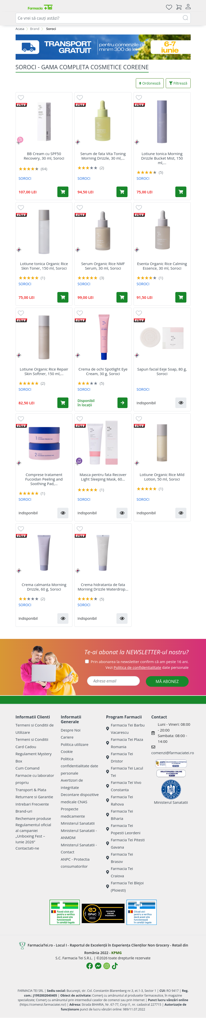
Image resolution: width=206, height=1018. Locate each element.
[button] (122, 402)
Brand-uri (24, 811)
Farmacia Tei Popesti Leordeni (123, 829)
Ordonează (149, 83)
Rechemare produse (33, 818)
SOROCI (25, 178)
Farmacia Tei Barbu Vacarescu (125, 728)
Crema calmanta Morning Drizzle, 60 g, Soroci (44, 586)
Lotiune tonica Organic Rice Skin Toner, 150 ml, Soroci (44, 265)
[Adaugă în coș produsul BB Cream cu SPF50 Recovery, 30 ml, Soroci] (62, 192)
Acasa (20, 28)
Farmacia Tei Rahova (119, 800)
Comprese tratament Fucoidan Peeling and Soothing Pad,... (44, 479)
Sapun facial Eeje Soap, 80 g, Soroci (162, 371)
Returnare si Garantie (34, 796)
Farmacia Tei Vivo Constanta (123, 786)
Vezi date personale (147, 667)
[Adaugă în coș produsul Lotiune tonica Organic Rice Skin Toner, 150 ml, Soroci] (62, 297)
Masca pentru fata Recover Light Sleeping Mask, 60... (103, 476)
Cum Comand (28, 768)
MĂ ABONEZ (167, 681)
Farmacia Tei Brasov (119, 858)
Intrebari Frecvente (32, 804)
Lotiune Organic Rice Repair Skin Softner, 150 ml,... (44, 371)
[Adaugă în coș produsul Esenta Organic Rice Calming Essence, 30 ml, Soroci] (180, 297)
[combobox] (103, 18)
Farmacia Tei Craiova (119, 872)
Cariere (67, 737)
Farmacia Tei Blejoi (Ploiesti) (125, 886)
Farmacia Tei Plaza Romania (124, 743)
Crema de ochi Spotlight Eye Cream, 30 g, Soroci (103, 371)
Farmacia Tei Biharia (119, 815)
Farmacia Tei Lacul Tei (124, 772)
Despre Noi (70, 730)
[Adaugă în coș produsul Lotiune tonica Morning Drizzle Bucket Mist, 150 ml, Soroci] (180, 192)
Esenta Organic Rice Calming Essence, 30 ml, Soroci (162, 265)
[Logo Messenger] (98, 966)
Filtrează (178, 83)
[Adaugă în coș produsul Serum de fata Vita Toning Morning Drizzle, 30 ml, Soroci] (122, 192)
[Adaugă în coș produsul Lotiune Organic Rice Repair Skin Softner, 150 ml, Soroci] (62, 402)
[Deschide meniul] (20, 7)
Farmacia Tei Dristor (119, 757)
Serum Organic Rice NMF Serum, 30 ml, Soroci (103, 265)
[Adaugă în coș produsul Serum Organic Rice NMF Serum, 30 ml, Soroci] (122, 297)
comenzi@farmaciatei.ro (172, 752)
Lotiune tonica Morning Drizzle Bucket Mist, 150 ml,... (162, 158)
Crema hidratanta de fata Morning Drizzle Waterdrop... (103, 586)
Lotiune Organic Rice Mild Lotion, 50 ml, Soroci (162, 476)
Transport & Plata (31, 789)
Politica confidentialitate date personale (79, 766)
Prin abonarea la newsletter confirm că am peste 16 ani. (140, 661)
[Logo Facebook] (89, 966)
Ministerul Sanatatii (78, 823)
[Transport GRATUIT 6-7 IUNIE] (103, 47)
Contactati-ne (27, 848)
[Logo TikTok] (115, 966)
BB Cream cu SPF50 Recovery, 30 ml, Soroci (44, 155)
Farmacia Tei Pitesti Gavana (125, 843)
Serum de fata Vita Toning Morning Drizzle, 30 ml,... (103, 155)
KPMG (116, 952)
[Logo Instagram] (106, 966)
